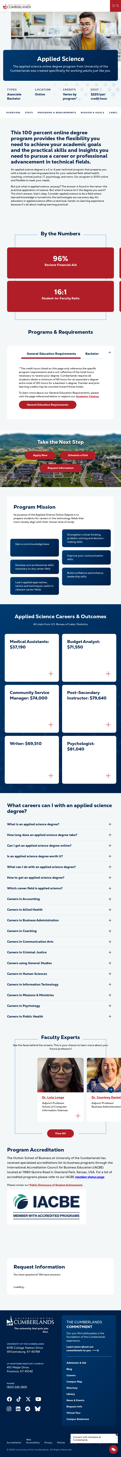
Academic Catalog (87, 396)
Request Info (74, 1406)
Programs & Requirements (57, 112)
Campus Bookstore (77, 1419)
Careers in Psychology (23, 1006)
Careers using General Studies (29, 963)
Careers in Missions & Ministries (30, 995)
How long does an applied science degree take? (42, 835)
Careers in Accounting (23, 899)
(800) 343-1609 (17, 1387)
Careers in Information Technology (32, 984)
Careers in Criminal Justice (27, 952)
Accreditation (14, 1442)
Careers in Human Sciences (27, 974)
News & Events (75, 1400)
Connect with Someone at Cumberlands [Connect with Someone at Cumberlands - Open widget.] (87, 1438)
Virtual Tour (73, 1412)
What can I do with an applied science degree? (41, 867)
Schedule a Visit (78, 455)
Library (70, 1394)
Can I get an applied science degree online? (39, 846)
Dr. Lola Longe (53, 1097)
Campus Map (74, 1381)
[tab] (51, 354)
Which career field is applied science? (35, 888)
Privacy (48, 1442)
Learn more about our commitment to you (80, 1348)
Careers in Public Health (25, 1016)
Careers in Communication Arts (30, 942)
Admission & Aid (76, 1362)
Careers (71, 1375)
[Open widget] (113, 1449)
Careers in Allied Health (25, 910)
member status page (89, 1177)
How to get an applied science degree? (35, 878)
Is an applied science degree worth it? (35, 856)
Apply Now (40, 455)
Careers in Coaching (22, 931)
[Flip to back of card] (51, 673)
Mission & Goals (92, 112)
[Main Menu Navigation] (115, 6)
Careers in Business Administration (33, 920)
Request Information (61, 468)
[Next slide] (111, 1090)
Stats (29, 112)
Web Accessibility (33, 1441)
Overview (13, 112)
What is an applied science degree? (33, 824)
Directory (72, 1388)
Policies (61, 1442)
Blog (69, 1369)
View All (60, 1133)
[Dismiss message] (117, 1434)
